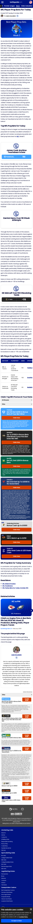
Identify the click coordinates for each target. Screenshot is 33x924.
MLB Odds (3, 868)
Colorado (3, 880)
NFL (18, 136)
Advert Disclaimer (27, 691)
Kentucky (3, 878)
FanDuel (30, 368)
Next (31, 610)
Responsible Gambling (7, 841)
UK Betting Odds (5, 839)
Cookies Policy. (23, 917)
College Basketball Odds (7, 862)
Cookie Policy (4, 846)
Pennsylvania (4, 874)
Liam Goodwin (11, 16)
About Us (3, 833)
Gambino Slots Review (6, 892)
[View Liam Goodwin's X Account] (17, 16)
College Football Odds (6, 857)
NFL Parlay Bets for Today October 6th (15, 588)
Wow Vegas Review (6, 894)
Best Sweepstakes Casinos (8, 890)
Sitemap (3, 850)
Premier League (9, 6)
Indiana (3, 882)
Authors (3, 835)
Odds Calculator (26, 6)
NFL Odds (3, 855)
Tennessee (4, 885)
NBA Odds (3, 860)
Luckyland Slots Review (7, 901)
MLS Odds (3, 864)
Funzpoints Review (5, 896)
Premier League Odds (6, 866)
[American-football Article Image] (16, 607)
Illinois (2, 876)
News (18, 6)
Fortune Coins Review (6, 899)
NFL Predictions (7, 586)
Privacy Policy (4, 843)
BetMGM (30, 387)
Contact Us (4, 837)
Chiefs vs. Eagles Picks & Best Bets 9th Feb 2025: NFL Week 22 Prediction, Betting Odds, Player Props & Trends (16, 621)
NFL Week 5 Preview (9, 584)
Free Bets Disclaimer (6, 848)
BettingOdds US (7, 628)
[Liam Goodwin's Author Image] (16, 649)
